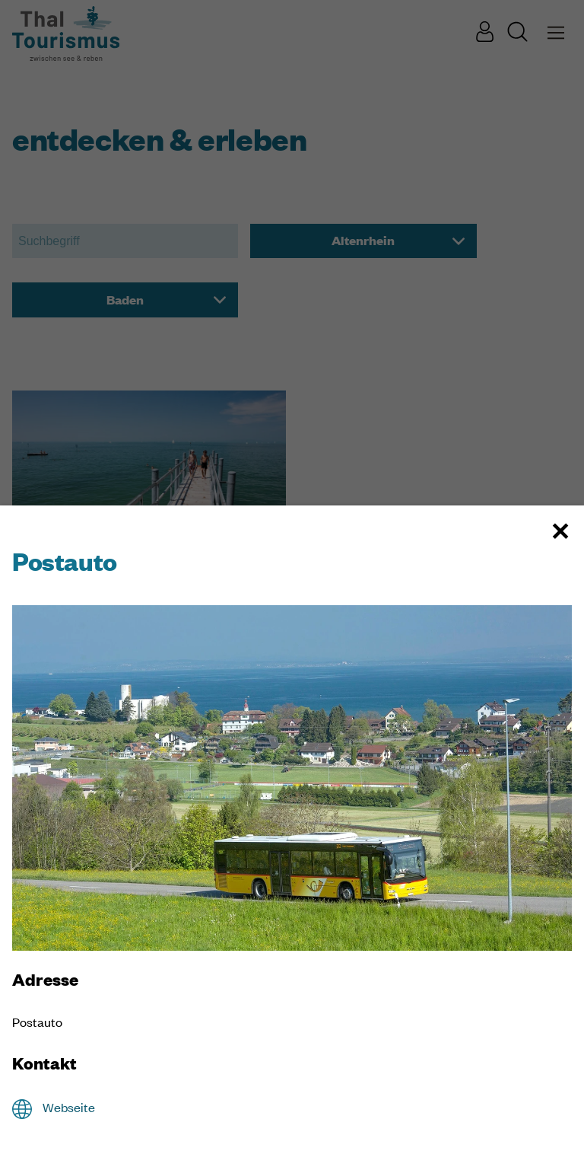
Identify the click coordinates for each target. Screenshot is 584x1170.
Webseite (69, 1107)
